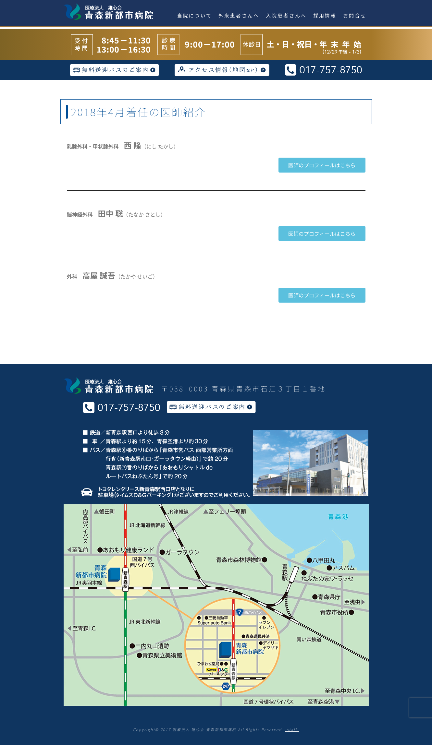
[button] (321, 165)
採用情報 (325, 15)
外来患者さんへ (238, 15)
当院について (194, 15)
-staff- (292, 729)
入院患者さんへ (286, 15)
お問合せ (354, 15)
